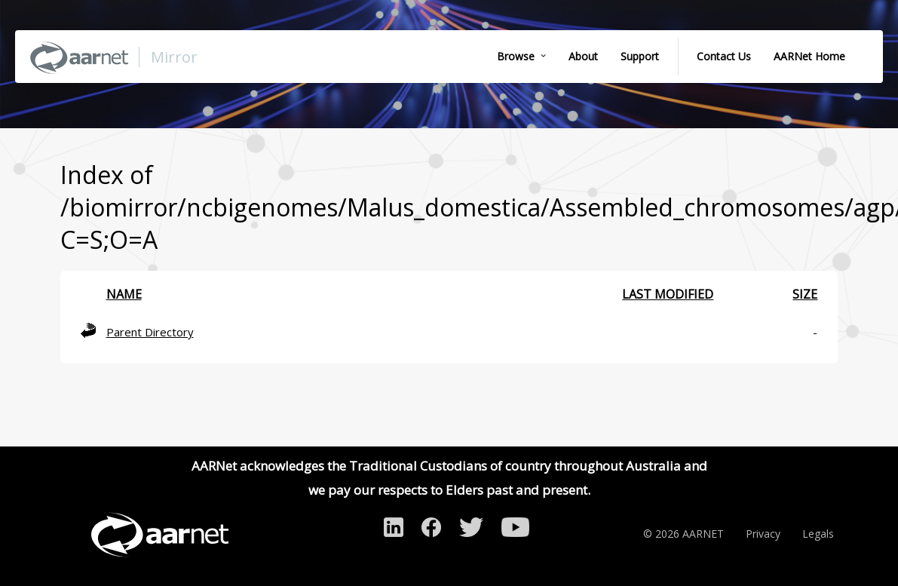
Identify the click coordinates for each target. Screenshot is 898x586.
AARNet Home (809, 56)
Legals (818, 533)
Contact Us (724, 56)
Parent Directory (150, 331)
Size (804, 294)
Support (640, 56)
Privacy (763, 533)
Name (124, 294)
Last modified (667, 294)
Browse (516, 56)
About (583, 56)
